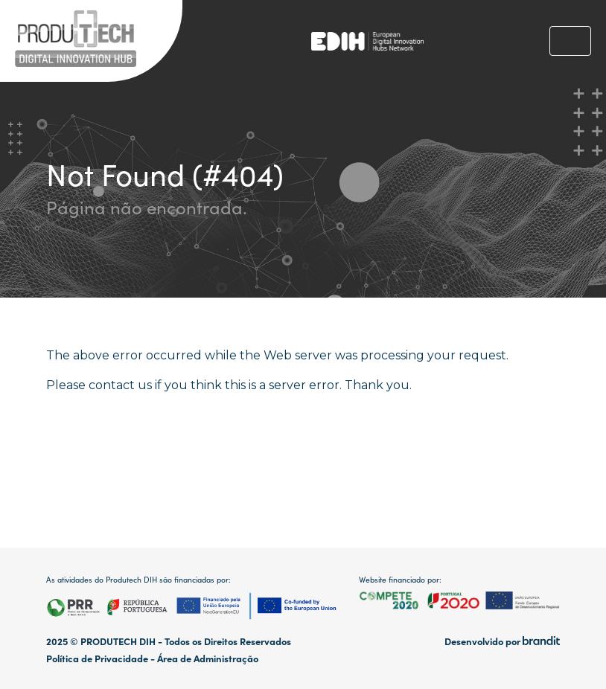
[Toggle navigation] (570, 41)
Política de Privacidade (97, 658)
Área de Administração (207, 658)
